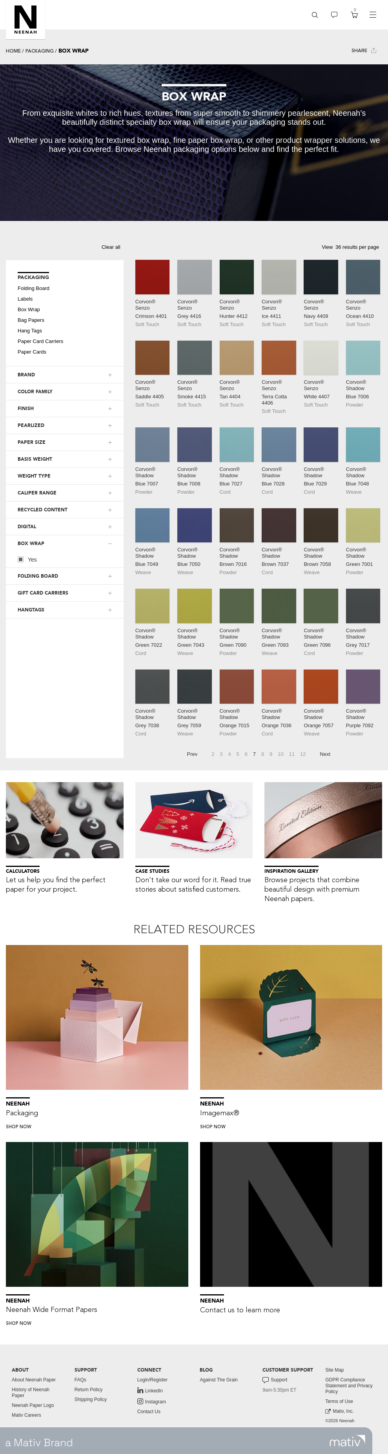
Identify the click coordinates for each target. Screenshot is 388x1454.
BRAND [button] (26, 375)
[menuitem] (315, 14)
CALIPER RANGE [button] (37, 493)
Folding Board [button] (33, 288)
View (327, 247)
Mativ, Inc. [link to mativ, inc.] (339, 1411)
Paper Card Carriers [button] (40, 341)
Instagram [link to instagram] (151, 1401)
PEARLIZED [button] (31, 425)
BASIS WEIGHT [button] (35, 459)
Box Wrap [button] (29, 309)
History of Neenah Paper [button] (30, 1392)
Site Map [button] (334, 1370)
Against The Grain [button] (219, 1380)
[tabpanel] (194, 142)
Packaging (40, 51)
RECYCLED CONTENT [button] (42, 510)
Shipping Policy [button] (91, 1399)
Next (325, 754)
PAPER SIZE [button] (32, 442)
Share (364, 50)
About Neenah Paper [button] (34, 1380)
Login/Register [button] (152, 1380)
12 (303, 754)
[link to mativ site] (347, 1440)
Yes (27, 559)
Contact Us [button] (148, 1411)
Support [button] (274, 1380)
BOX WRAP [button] (31, 543)
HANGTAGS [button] (31, 610)
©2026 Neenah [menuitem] (339, 1420)
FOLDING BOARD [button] (38, 576)
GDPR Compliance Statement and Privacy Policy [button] (349, 1385)
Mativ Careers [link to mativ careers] (26, 1415)
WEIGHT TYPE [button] (34, 476)
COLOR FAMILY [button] (35, 391)
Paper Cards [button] (32, 352)
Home (13, 51)
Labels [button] (25, 299)
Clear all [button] (111, 247)
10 (280, 754)
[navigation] (372, 15)
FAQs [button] (80, 1380)
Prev (192, 754)
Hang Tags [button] (30, 331)
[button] (25, 19)
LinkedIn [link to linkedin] (150, 1390)
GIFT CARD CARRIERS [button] (43, 593)
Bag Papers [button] (31, 320)
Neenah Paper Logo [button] (33, 1405)
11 (292, 754)
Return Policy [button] (88, 1389)
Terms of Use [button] (339, 1401)
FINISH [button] (26, 408)
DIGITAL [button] (27, 526)
